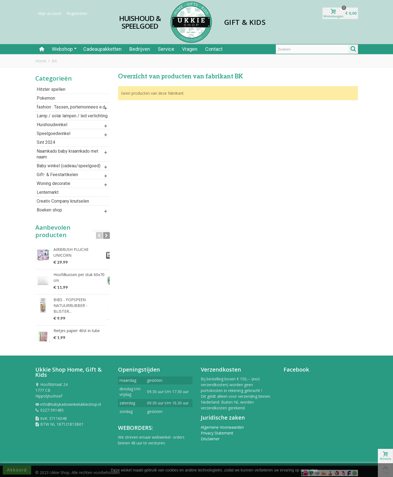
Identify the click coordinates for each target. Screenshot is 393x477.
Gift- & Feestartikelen (57, 174)
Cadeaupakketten (102, 49)
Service (166, 49)
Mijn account (49, 13)
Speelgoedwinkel (53, 133)
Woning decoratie (53, 183)
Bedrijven (139, 49)
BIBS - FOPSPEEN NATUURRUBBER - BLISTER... (80, 299)
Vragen (189, 49)
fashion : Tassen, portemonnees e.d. (71, 107)
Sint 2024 (46, 142)
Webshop (64, 49)
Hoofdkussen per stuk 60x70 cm (79, 274)
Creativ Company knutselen (63, 201)
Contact (214, 49)
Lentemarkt (47, 192)
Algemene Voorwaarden (222, 424)
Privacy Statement (217, 430)
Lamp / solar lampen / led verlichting (72, 115)
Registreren (77, 13)
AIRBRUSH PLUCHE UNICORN (81, 249)
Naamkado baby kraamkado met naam (67, 154)
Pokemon (46, 98)
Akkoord (17, 470)
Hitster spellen (51, 89)
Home (40, 60)
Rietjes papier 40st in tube (77, 322)
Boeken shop (49, 210)
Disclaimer (210, 435)
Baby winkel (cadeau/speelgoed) (68, 165)
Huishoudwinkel (52, 124)
